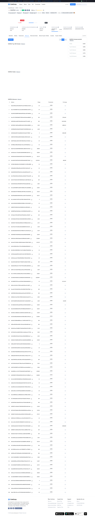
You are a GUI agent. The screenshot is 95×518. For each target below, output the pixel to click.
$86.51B (39, 1)
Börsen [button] (25, 4)
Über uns (49, 501)
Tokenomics (21, 35)
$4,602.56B (32, 1)
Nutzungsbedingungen (52, 503)
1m (62, 39)
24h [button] (46, 22)
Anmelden (66, 4)
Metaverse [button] (47, 12)
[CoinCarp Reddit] (13, 508)
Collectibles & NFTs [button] (53, 12)
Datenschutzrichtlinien (52, 505)
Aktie (84, 35)
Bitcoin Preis (59, 501)
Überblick (11, 35)
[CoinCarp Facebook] (11, 508)
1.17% (22, 20)
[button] (78, 1)
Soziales (52, 35)
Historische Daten (34, 35)
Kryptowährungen (11, 7)
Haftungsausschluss (52, 507)
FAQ (68, 507)
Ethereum (11, 39)
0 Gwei (59, 1)
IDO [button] (33, 4)
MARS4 (17, 7)
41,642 (15, 1)
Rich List (27, 35)
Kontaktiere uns (70, 505)
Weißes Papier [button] (33, 12)
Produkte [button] (43, 4)
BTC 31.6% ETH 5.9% (49, 1)
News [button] (29, 4)
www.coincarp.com (14, 513)
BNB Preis (59, 505)
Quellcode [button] (26, 12)
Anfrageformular (70, 503)
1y (65, 39)
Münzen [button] (20, 4)
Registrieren (73, 4)
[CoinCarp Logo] (12, 4)
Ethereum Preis (60, 503)
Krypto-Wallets (58, 35)
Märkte (15, 35)
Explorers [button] (19, 12)
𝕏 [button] (25, 10)
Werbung (69, 501)
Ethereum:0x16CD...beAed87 (67, 12)
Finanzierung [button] (37, 4)
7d (60, 39)
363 (21, 1)
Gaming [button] (43, 12)
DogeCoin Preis (60, 507)
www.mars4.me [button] (12, 12)
